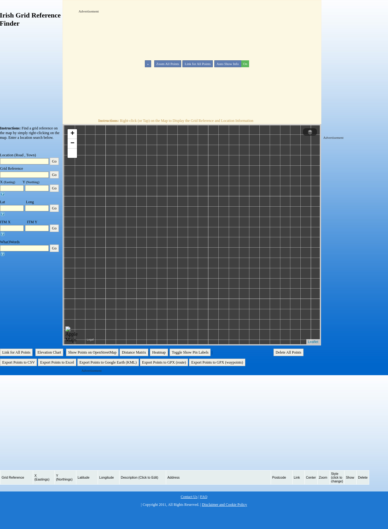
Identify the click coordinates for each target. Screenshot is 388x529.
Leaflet (313, 342)
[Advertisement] (144, 57)
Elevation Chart (49, 352)
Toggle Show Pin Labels (190, 352)
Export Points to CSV (18, 362)
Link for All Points (198, 64)
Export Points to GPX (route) (164, 362)
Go (54, 161)
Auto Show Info (232, 63)
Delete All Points (288, 352)
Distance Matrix (134, 352)
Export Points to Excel (57, 362)
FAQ (203, 497)
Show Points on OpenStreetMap (92, 352)
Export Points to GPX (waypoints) (217, 362)
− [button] (72, 143)
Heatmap (159, 352)
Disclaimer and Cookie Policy (224, 504)
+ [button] (72, 134)
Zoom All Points (167, 64)
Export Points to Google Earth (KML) (108, 362)
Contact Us (189, 497)
